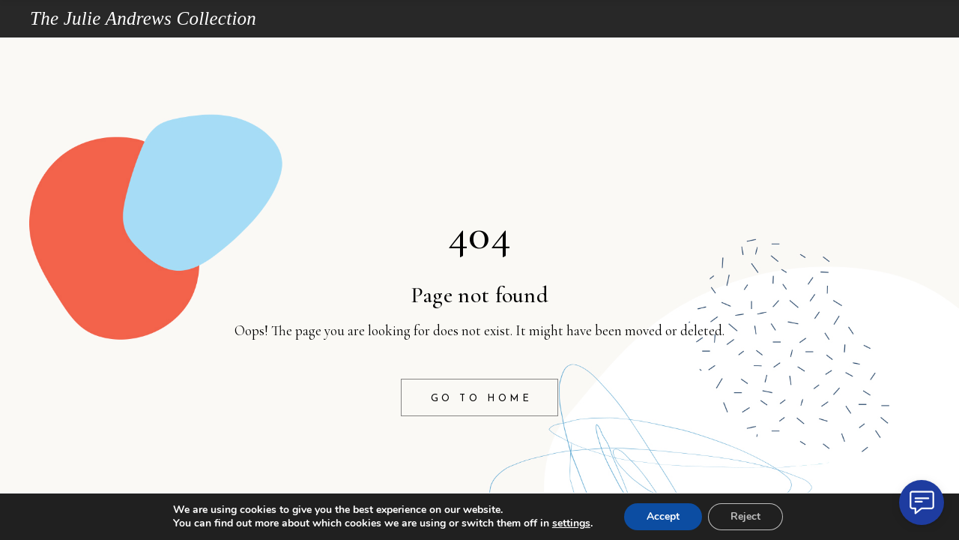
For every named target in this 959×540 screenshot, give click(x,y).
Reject (745, 516)
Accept (663, 516)
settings (571, 523)
